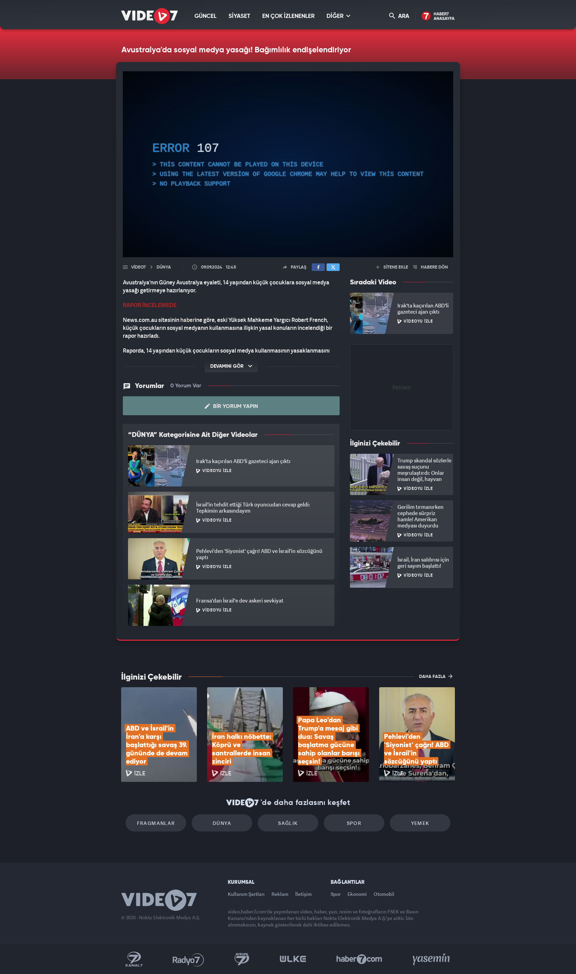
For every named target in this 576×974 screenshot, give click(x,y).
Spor (354, 823)
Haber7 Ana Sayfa (438, 16)
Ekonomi (357, 894)
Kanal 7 (133, 959)
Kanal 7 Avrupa (241, 959)
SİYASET (239, 16)
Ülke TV (293, 959)
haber (187, 320)
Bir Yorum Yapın (231, 406)
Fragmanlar (156, 823)
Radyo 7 (188, 959)
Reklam (279, 894)
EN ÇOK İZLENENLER (288, 16)
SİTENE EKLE (392, 267)
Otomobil (384, 894)
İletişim (303, 894)
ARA (399, 16)
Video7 (138, 267)
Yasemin (432, 959)
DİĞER (338, 16)
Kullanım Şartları (246, 894)
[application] (288, 164)
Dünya (222, 823)
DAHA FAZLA (435, 676)
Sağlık (288, 823)
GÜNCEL (205, 16)
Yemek (420, 823)
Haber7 (359, 959)
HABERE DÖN (430, 267)
